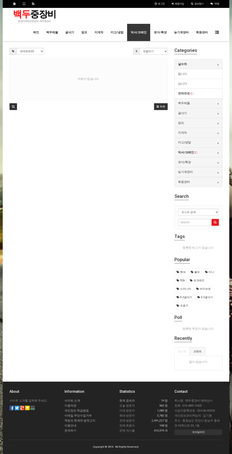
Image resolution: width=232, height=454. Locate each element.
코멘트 (197, 351)
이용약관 (70, 405)
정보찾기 (197, 3)
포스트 (182, 351)
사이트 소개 (72, 400)
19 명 (214, 3)
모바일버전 (198, 432)
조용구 (182, 305)
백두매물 (52, 32)
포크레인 (197, 280)
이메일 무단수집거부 (78, 415)
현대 (181, 272)
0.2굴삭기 (184, 297)
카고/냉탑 (117, 32)
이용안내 (70, 425)
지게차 (98, 32)
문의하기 (70, 430)
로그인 (160, 3)
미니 (209, 272)
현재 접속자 (127, 400)
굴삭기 (69, 32)
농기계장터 (181, 32)
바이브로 (203, 288)
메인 (36, 32)
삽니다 (182, 83)
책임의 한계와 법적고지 (80, 420)
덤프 (84, 32)
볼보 (195, 272)
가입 (178, 3)
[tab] (198, 64)
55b (180, 280)
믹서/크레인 (139, 32)
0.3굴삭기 (205, 297)
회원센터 (202, 32)
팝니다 (182, 74)
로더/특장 (160, 32)
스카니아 (183, 288)
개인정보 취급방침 (77, 410)
